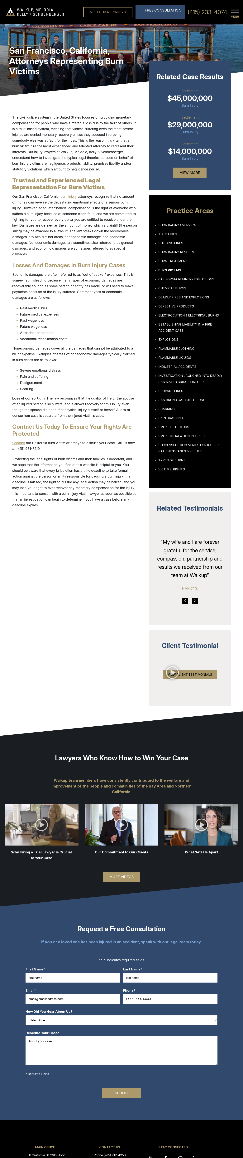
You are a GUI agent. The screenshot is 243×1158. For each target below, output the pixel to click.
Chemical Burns (172, 288)
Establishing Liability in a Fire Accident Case (185, 327)
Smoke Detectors (173, 427)
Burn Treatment (172, 261)
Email (33, 990)
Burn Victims (169, 270)
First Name (37, 969)
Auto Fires (167, 234)
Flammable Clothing (176, 349)
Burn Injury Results (176, 252)
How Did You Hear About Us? (49, 1011)
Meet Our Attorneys (108, 12)
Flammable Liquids (174, 358)
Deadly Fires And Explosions (183, 297)
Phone (131, 990)
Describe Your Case (44, 1033)
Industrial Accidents (177, 367)
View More (190, 173)
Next (195, 601)
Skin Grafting (170, 418)
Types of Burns (171, 460)
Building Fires (170, 243)
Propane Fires (170, 391)
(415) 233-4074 (207, 12)
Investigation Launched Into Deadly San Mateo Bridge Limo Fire (190, 379)
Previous (185, 601)
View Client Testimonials (190, 674)
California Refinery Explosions (186, 279)
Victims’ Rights (171, 469)
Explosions (168, 339)
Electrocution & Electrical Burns (188, 315)
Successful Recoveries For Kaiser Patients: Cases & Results (188, 448)
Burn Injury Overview (177, 225)
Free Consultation (163, 10)
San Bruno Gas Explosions (181, 400)
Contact (18, 443)
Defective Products (176, 306)
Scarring (166, 409)
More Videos (121, 877)
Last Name (134, 969)
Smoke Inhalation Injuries (181, 436)
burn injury (68, 196)
